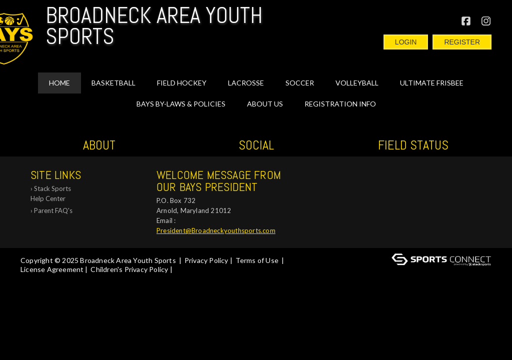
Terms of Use (257, 260)
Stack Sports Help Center (50, 193)
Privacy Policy (206, 260)
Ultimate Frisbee (432, 82)
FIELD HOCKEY (181, 82)
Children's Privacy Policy (129, 269)
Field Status (413, 145)
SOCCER (300, 82)
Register (462, 42)
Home (59, 82)
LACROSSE (246, 82)
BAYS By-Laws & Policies (181, 104)
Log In (33, 278)
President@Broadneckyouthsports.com (216, 230)
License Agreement (52, 269)
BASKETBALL (114, 82)
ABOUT (99, 145)
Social (256, 145)
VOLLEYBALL (357, 82)
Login (406, 42)
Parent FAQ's (53, 210)
